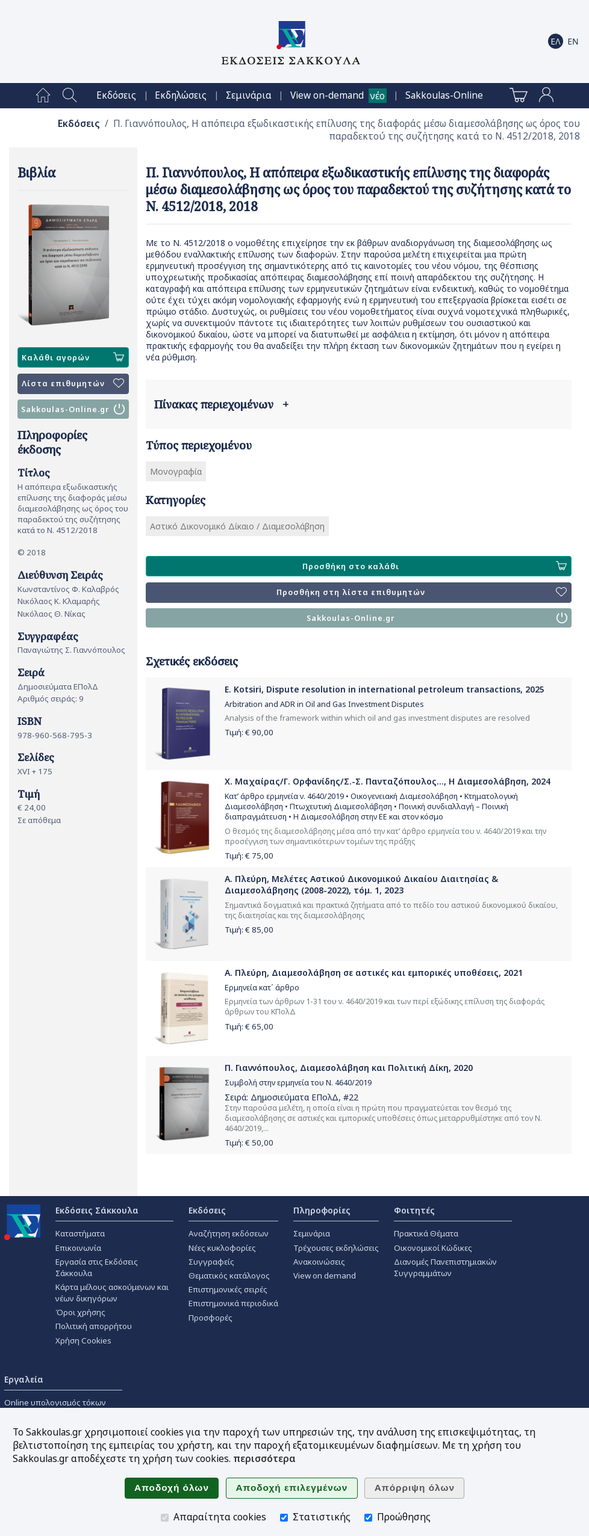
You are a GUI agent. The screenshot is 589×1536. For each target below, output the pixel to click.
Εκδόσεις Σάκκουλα (97, 1210)
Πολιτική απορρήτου (93, 1326)
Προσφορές (210, 1317)
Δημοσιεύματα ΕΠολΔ (57, 686)
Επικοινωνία (78, 1247)
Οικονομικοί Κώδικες (433, 1247)
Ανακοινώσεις (319, 1261)
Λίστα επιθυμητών (73, 383)
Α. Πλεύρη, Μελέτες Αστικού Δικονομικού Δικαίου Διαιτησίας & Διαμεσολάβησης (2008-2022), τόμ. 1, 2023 (361, 884)
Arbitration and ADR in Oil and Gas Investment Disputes (324, 704)
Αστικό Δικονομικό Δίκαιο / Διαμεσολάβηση (237, 526)
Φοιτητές (414, 1210)
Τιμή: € (249, 732)
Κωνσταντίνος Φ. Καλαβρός (68, 589)
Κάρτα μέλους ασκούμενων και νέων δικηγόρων (112, 1293)
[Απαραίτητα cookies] (165, 1518)
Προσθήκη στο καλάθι (434, 566)
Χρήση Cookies (83, 1340)
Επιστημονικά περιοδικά (233, 1303)
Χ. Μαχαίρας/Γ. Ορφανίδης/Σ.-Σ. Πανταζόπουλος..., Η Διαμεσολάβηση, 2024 (387, 781)
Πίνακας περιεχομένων (221, 404)
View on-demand (327, 95)
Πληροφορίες (322, 1210)
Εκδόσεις (116, 95)
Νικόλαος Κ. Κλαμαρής (58, 601)
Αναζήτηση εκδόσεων (229, 1233)
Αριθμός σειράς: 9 (50, 698)
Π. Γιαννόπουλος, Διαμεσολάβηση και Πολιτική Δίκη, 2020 (349, 1067)
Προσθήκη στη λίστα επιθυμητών (421, 592)
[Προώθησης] (368, 1518)
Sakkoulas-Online (444, 95)
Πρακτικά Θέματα (426, 1233)
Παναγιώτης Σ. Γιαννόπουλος (71, 649)
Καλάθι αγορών (73, 357)
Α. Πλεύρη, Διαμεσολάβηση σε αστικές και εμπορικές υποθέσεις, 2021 (374, 972)
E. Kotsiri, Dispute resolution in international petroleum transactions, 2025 (384, 689)
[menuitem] (43, 95)
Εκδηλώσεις (181, 95)
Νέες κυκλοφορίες (222, 1247)
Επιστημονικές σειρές (228, 1289)
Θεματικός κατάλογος (229, 1275)
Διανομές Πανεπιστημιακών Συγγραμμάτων (445, 1267)
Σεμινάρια (249, 95)
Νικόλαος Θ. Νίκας (51, 613)
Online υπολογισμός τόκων (55, 1402)
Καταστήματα (80, 1233)
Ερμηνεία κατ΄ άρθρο (262, 987)
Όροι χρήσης (80, 1312)
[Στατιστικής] (284, 1518)
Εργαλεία (23, 1379)
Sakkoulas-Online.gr (73, 409)
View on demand (324, 1275)
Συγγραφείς (211, 1261)
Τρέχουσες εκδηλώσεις (336, 1247)
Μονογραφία (176, 471)
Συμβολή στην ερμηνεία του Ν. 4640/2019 (298, 1083)
